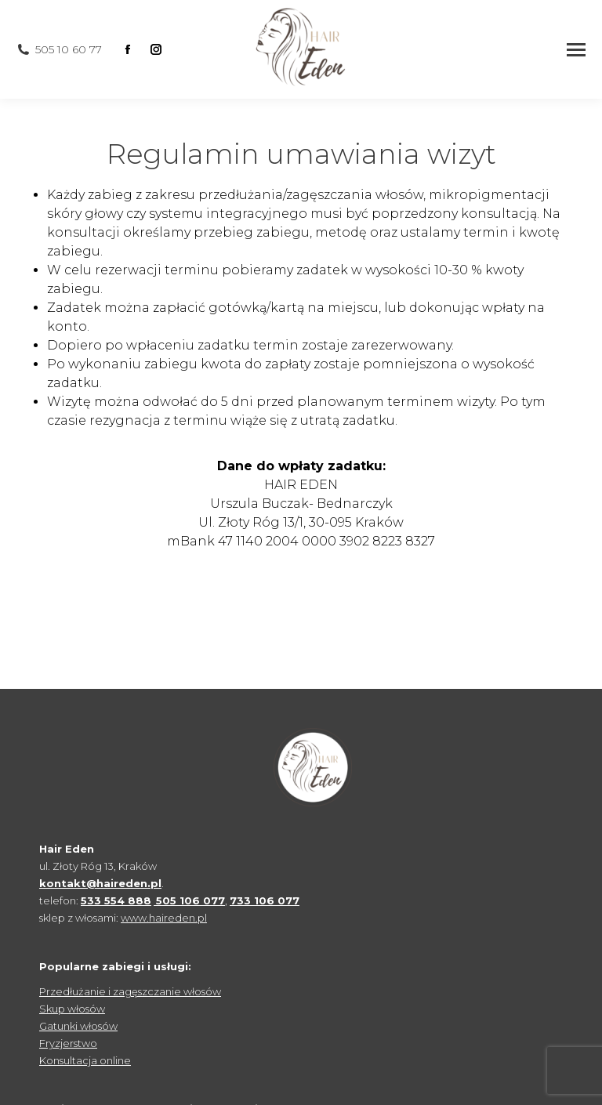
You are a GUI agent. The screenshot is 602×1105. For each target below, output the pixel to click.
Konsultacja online (85, 1060)
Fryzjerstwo (68, 1043)
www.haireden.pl (164, 917)
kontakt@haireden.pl (100, 883)
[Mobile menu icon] (576, 50)
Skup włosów (72, 1008)
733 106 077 (264, 900)
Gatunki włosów (78, 1026)
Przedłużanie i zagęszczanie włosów (130, 991)
